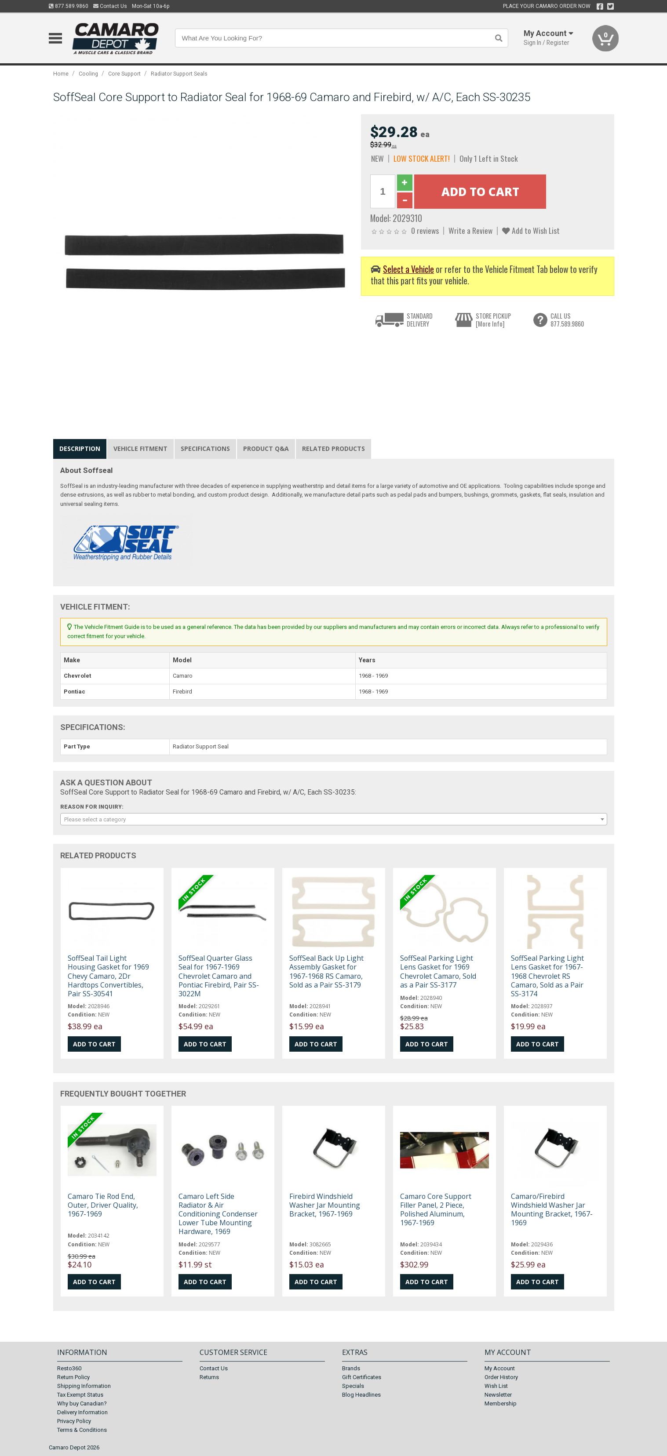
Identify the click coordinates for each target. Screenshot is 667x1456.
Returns (209, 1377)
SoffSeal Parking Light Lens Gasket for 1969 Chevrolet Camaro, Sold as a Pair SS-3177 (438, 971)
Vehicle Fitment (140, 448)
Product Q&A (266, 448)
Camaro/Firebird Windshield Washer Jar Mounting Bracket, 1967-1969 (552, 1209)
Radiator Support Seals (179, 73)
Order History (501, 1377)
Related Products (333, 448)
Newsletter (498, 1394)
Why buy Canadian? (82, 1403)
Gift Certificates (361, 1377)
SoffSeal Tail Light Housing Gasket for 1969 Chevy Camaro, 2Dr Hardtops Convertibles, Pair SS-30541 (108, 976)
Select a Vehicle (408, 269)
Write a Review (470, 230)
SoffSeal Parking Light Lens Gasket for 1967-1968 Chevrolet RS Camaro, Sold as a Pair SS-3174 (547, 976)
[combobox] (333, 819)
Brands (351, 1368)
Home (61, 73)
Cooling (88, 73)
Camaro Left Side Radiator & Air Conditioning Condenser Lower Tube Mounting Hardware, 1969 (218, 1214)
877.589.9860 (68, 6)
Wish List (496, 1386)
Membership (501, 1403)
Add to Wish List (531, 230)
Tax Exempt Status (80, 1394)
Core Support (124, 73)
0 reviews (425, 230)
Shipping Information (84, 1386)
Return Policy (73, 1377)
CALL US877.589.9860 (567, 319)
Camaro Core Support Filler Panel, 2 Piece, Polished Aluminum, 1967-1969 (435, 1209)
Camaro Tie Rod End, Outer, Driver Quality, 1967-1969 (103, 1205)
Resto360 (69, 1368)
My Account (500, 1368)
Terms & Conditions (82, 1430)
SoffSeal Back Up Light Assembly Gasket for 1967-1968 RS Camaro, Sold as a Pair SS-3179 (326, 971)
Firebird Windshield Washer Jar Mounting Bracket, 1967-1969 (324, 1205)
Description (79, 448)
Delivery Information (82, 1412)
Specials (353, 1386)
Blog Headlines (361, 1394)
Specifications (205, 448)
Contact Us (110, 6)
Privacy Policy (74, 1421)
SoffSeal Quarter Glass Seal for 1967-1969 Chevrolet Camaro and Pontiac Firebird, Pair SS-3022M (219, 976)
